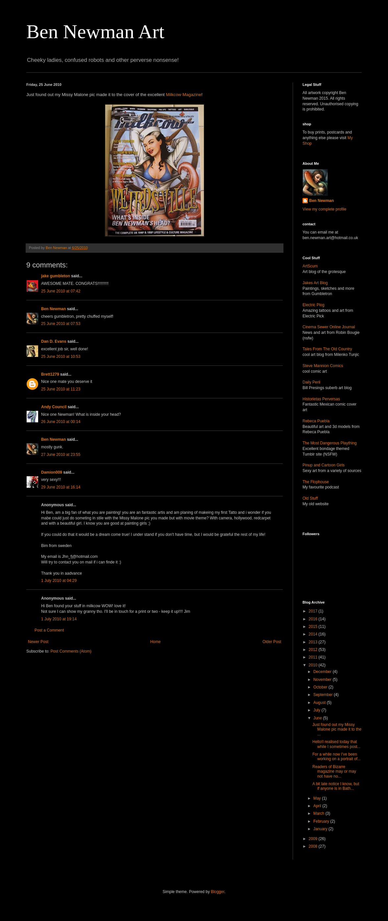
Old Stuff (310, 498)
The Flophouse (316, 482)
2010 (314, 665)
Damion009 (51, 472)
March (319, 813)
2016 (314, 619)
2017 (314, 611)
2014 (314, 634)
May (317, 798)
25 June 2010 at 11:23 (60, 389)
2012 (314, 649)
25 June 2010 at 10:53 (60, 356)
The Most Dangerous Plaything (330, 443)
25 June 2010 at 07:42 (60, 291)
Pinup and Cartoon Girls (324, 465)
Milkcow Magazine (183, 94)
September (323, 694)
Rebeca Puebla (316, 421)
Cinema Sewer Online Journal (329, 327)
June (318, 718)
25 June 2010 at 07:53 (60, 323)
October (320, 687)
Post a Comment (49, 630)
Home (155, 641)
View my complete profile (324, 209)
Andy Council (53, 407)
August (320, 702)
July (317, 710)
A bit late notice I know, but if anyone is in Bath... (335, 786)
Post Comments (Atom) (70, 651)
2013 (314, 642)
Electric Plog (314, 305)
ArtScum (310, 266)
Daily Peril (311, 382)
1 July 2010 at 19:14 (59, 619)
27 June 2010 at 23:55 (60, 454)
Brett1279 (50, 374)
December (323, 671)
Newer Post (38, 641)
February (321, 821)
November (323, 679)
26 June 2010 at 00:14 (60, 421)
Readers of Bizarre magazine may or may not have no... (334, 771)
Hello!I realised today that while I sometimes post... (336, 744)
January (320, 829)
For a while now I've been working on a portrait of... (336, 756)
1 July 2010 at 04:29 (59, 580)
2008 (314, 846)
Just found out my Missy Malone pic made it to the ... (336, 729)
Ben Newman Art (95, 31)
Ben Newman (53, 309)
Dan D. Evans (53, 341)
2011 (314, 657)
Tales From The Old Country (327, 349)
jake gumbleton (55, 276)
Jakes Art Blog (315, 283)
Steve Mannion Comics (323, 365)
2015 (314, 626)
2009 (314, 838)
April (317, 806)
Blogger (217, 891)
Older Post (271, 641)
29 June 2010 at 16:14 (60, 487)
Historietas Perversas (321, 399)
